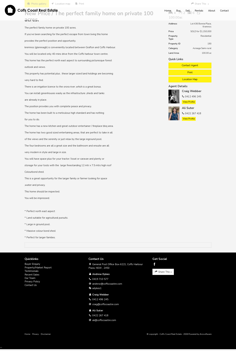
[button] (190, 72)
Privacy (35, 334)
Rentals (199, 10)
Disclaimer (46, 334)
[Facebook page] (154, 264)
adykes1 (97, 288)
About (211, 10)
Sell (187, 10)
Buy (178, 10)
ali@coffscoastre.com (104, 320)
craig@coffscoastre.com (105, 304)
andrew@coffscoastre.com (107, 283)
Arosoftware (205, 334)
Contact (224, 10)
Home (167, 10)
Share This (163, 271)
